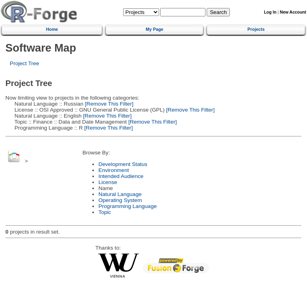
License (107, 182)
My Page (154, 29)
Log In (270, 12)
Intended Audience (121, 176)
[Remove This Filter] (109, 104)
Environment (113, 170)
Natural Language (120, 194)
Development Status (122, 164)
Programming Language (127, 206)
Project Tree (24, 63)
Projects (256, 29)
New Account (293, 12)
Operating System (120, 200)
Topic (104, 212)
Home (52, 29)
